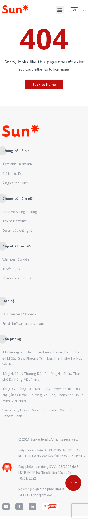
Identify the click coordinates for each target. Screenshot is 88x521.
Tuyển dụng (11, 268)
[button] (60, 10)
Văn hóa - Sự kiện (15, 259)
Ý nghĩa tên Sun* (15, 183)
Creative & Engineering (19, 211)
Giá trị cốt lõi (12, 173)
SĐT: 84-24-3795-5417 (19, 314)
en (82, 10)
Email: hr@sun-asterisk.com (23, 323)
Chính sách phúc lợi (16, 278)
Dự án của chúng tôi (17, 230)
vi (74, 10)
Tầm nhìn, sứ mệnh (17, 164)
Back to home (44, 84)
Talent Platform (14, 221)
